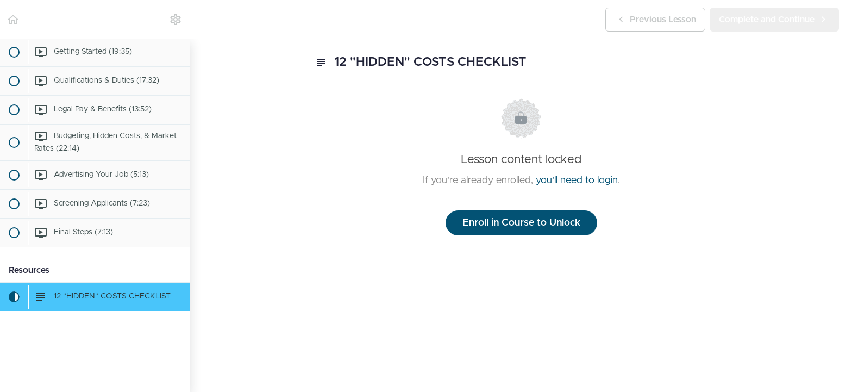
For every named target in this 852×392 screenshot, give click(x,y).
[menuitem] (176, 19)
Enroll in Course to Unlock (521, 223)
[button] (13, 19)
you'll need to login (577, 180)
